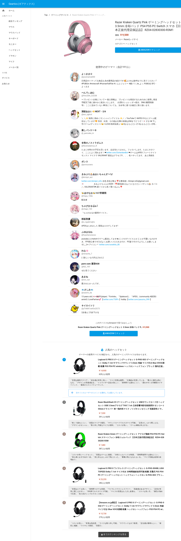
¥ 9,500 (124, 34)
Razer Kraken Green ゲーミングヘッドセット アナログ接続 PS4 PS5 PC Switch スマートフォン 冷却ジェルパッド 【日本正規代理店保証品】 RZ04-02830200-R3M (131, 437)
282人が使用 (104, 483)
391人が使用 (104, 417)
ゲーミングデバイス (60, 15)
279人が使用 (104, 517)
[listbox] (15, 48)
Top (46, 15)
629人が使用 (104, 374)
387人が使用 (104, 449)
